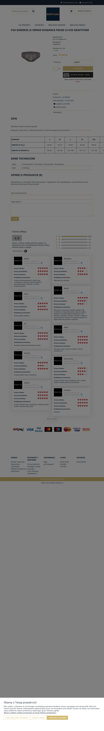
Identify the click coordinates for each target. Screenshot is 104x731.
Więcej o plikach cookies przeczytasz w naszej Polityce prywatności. (30, 713)
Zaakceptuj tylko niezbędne (17, 718)
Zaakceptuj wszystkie (57, 718)
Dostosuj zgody (38, 718)
